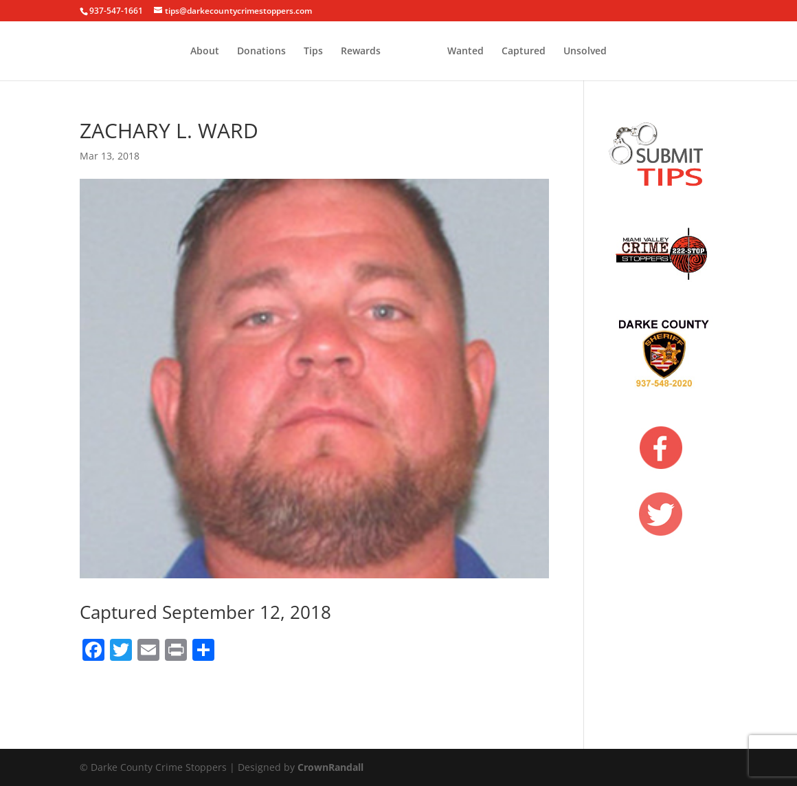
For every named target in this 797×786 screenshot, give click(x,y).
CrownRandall (330, 767)
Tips (262, 51)
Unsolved (636, 51)
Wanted (516, 51)
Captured (574, 51)
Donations (210, 51)
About (153, 51)
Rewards (310, 51)
